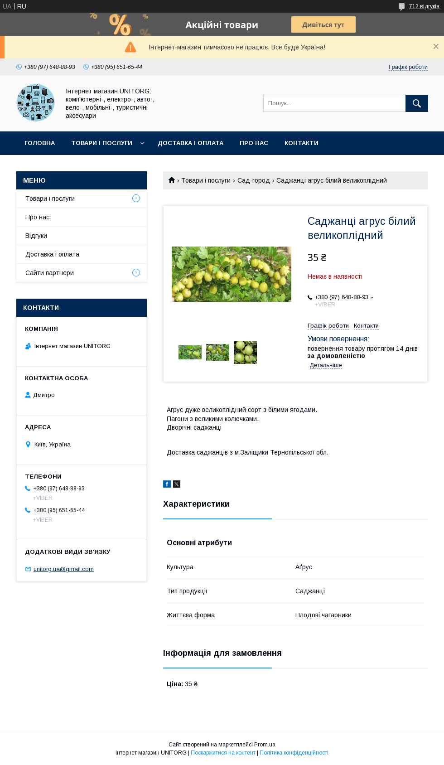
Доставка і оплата (190, 143)
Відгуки (36, 235)
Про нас (254, 143)
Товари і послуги (101, 143)
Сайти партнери (49, 272)
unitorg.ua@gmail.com (64, 569)
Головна (39, 143)
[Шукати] (416, 103)
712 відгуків (424, 6)
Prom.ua (264, 744)
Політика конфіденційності (294, 753)
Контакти (302, 143)
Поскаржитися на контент (223, 753)
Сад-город (253, 180)
